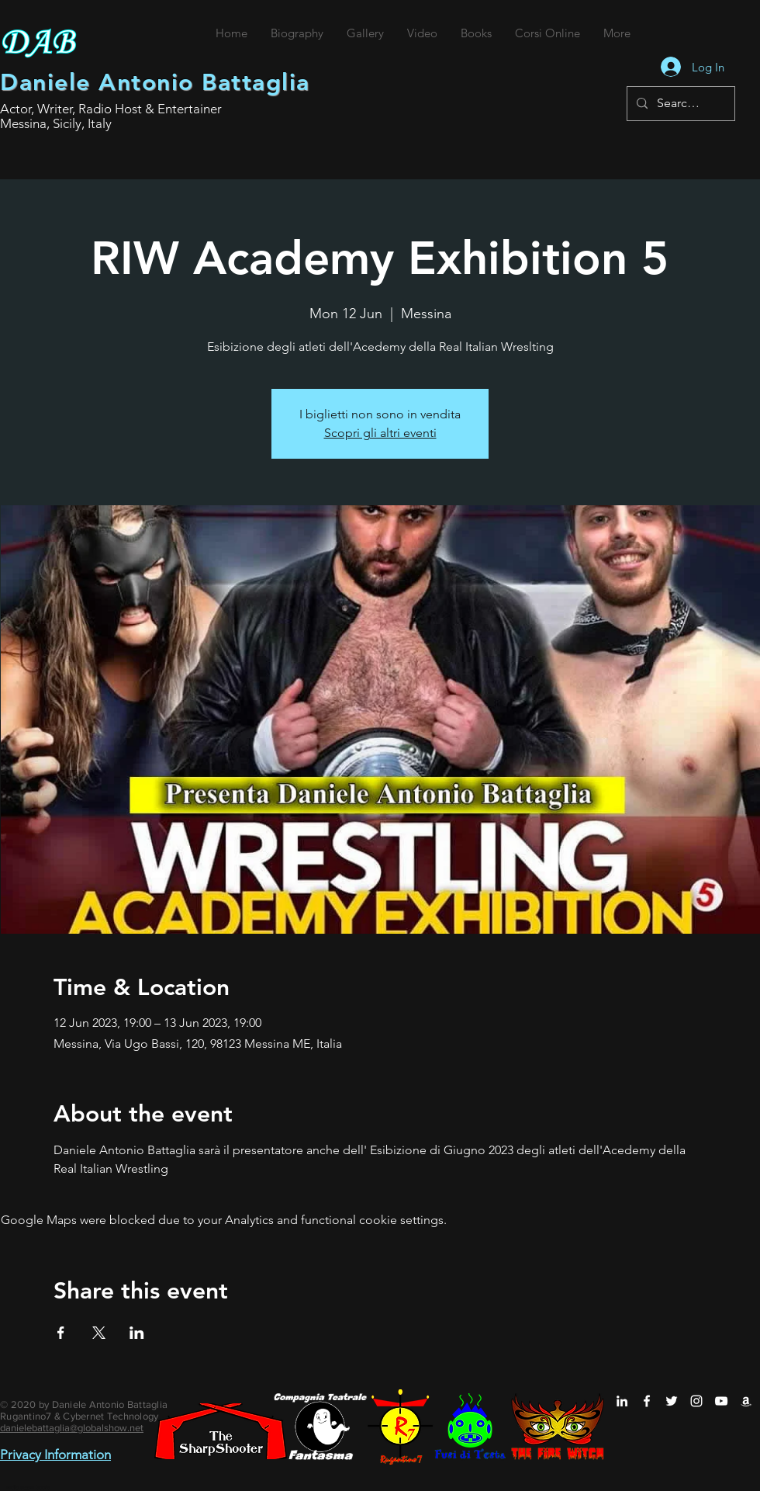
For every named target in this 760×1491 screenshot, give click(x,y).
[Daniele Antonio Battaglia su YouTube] (721, 1401)
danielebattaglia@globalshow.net (71, 1428)
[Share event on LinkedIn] (137, 1332)
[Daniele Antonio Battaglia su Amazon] (746, 1401)
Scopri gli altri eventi (380, 432)
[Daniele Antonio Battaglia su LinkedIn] (622, 1401)
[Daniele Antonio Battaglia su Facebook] (647, 1401)
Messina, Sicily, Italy (56, 123)
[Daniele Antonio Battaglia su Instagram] (696, 1401)
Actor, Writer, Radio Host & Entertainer (111, 108)
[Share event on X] (99, 1332)
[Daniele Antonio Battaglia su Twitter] (671, 1401)
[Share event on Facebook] (61, 1332)
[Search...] (679, 103)
